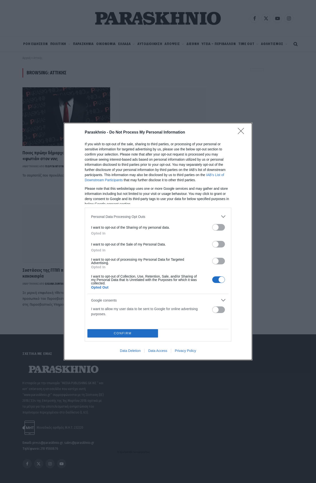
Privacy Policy (185, 351)
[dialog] (158, 241)
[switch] (218, 227)
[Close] (242, 132)
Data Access (157, 351)
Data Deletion (130, 351)
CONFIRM (123, 333)
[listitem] (158, 216)
